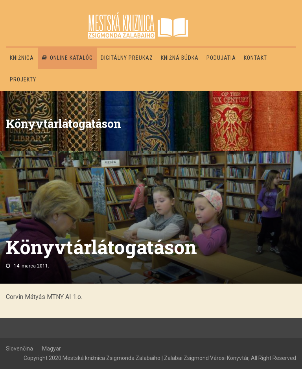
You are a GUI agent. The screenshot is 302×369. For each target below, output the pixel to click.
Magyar (51, 348)
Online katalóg (67, 58)
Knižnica (22, 58)
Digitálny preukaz (127, 58)
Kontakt (255, 58)
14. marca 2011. (31, 266)
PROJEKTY (23, 79)
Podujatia (221, 58)
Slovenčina (19, 348)
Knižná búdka (180, 58)
